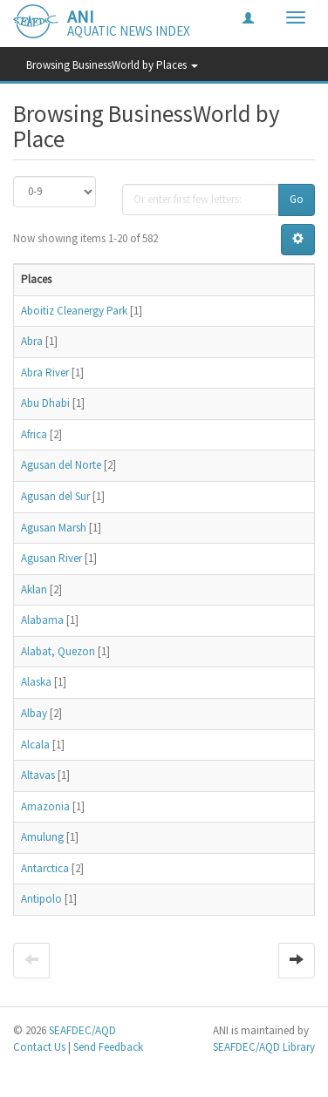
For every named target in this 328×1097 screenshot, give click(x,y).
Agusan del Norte (61, 464)
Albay (34, 713)
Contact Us (39, 1046)
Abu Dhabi (45, 403)
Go (297, 199)
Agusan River (51, 558)
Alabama (42, 620)
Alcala (35, 744)
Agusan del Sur (55, 496)
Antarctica (45, 868)
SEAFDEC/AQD (82, 1030)
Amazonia (45, 806)
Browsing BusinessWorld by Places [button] (112, 65)
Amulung (42, 837)
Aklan (34, 589)
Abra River (45, 372)
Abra (32, 341)
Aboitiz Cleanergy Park (74, 310)
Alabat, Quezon (58, 651)
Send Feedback (108, 1046)
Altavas (38, 775)
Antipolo (41, 898)
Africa (34, 434)
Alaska (36, 681)
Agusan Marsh (53, 527)
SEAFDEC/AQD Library (264, 1046)
